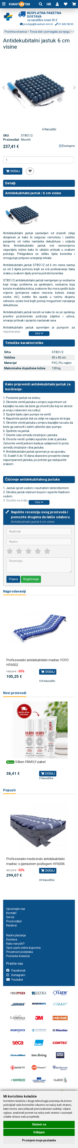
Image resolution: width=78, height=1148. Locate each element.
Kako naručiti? (15, 943)
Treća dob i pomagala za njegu (50, 31)
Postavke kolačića (18, 956)
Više (39, 333)
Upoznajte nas (15, 908)
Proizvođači (14, 921)
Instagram (15, 975)
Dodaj (13, 171)
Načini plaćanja (16, 935)
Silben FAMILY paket (30, 762)
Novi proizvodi (14, 693)
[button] (57, 4)
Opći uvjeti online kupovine (23, 947)
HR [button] (49, 4)
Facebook (15, 970)
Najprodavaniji (14, 591)
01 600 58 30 (64, 24)
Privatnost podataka (19, 952)
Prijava (13, 579)
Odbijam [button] (39, 1132)
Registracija (31, 579)
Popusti (9, 790)
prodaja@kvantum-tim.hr (36, 24)
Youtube (14, 979)
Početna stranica (16, 31)
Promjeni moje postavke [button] (39, 1140)
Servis (10, 917)
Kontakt (11, 913)
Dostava (11, 939)
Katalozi (11, 925)
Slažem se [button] (39, 1124)
